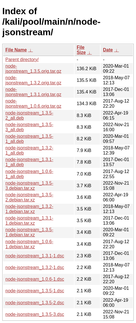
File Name (16, 49)
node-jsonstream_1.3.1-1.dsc (34, 255)
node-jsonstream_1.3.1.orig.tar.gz (33, 92)
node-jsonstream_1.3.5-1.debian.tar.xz (29, 232)
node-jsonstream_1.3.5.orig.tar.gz (33, 69)
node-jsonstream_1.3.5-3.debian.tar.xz (29, 186)
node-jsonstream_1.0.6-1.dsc (34, 279)
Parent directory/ (22, 59)
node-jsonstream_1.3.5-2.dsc (34, 302)
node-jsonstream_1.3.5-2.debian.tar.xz (29, 197)
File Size (81, 50)
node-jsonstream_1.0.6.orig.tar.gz (33, 104)
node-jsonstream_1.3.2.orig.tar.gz (33, 80)
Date (108, 49)
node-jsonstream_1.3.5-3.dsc (34, 314)
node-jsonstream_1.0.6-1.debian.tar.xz (29, 244)
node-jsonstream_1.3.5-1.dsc (34, 290)
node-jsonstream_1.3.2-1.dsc (34, 267)
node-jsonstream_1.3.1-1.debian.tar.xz (29, 221)
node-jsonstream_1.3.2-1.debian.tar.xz (29, 209)
